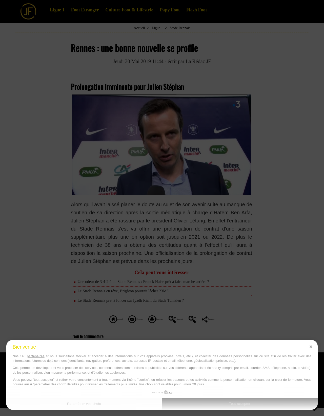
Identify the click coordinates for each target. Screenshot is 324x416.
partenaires (36, 356)
